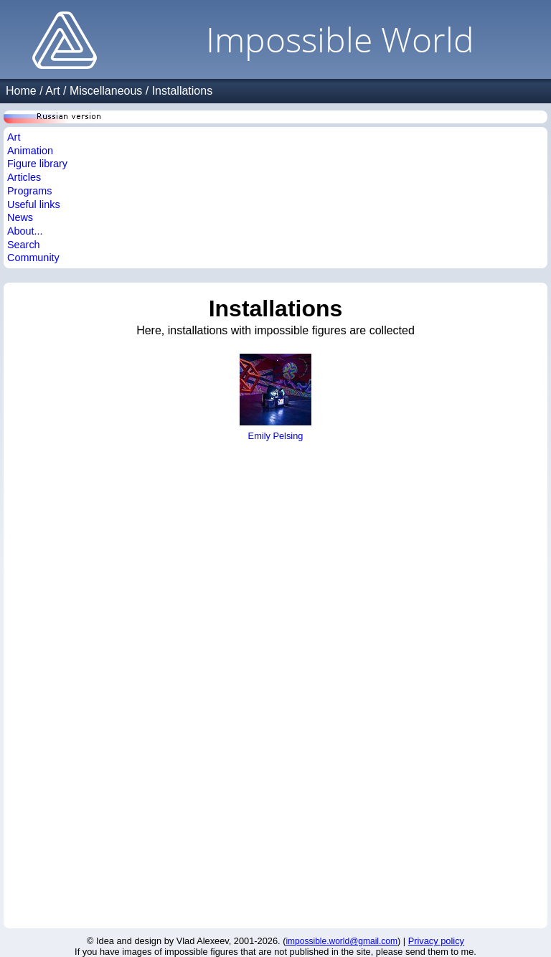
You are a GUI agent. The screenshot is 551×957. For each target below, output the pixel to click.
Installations (182, 91)
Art (52, 91)
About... (25, 231)
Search (23, 244)
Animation (30, 150)
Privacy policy (436, 940)
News (20, 217)
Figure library (37, 163)
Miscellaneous (106, 91)
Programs (29, 191)
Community (33, 257)
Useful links (33, 204)
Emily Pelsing (275, 430)
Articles (24, 177)
